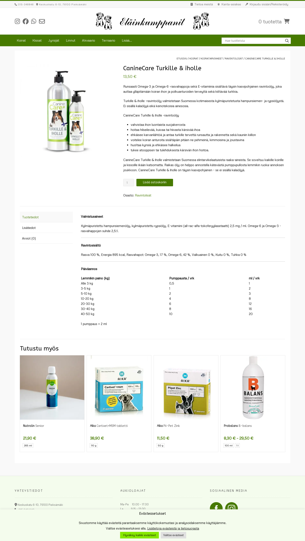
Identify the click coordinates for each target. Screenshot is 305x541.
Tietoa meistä (203, 4)
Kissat (37, 40)
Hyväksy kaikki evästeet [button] (139, 535)
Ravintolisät (234, 58)
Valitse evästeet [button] (173, 535)
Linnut (70, 40)
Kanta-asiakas (231, 4)
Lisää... (127, 40)
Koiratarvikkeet (212, 58)
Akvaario (88, 40)
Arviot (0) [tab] (29, 238)
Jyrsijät (53, 40)
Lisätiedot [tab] (29, 228)
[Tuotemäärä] (128, 182)
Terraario (108, 40)
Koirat (21, 40)
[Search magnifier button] (288, 41)
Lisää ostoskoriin (154, 182)
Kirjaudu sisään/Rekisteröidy (269, 4)
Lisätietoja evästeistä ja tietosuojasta (173, 528)
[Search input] (254, 41)
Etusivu (182, 58)
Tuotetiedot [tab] (30, 217)
